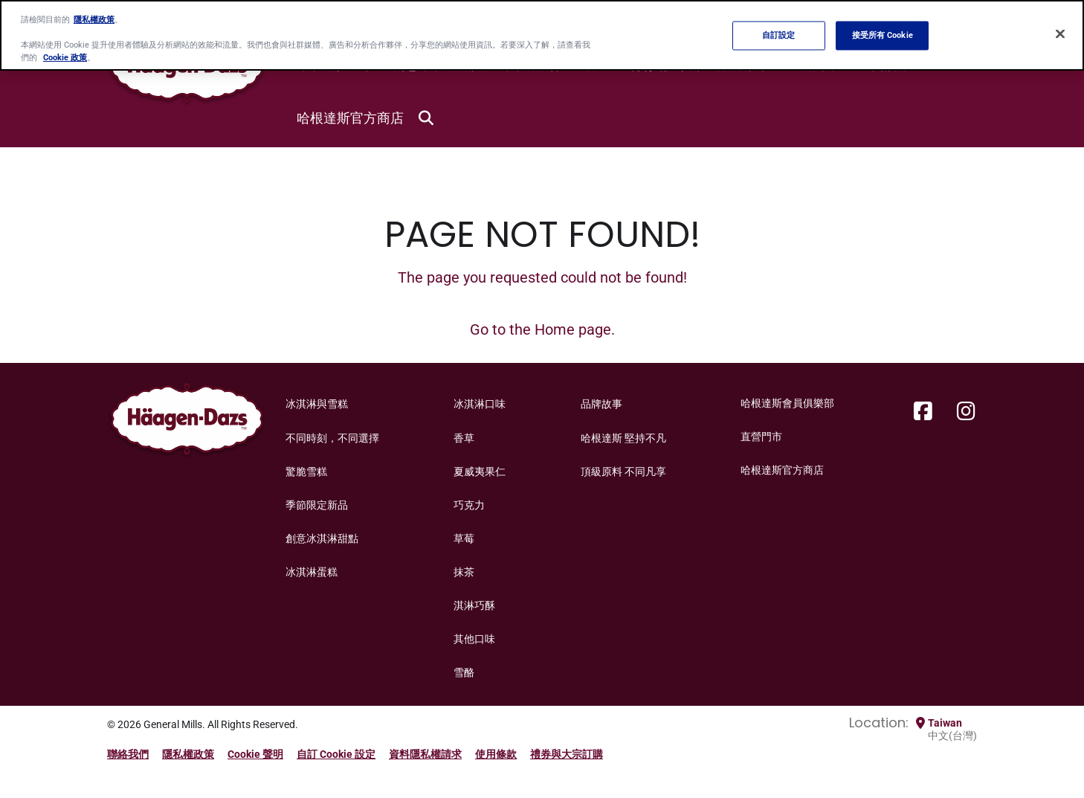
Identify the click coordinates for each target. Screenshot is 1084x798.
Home (555, 329)
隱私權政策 (188, 754)
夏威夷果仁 (480, 471)
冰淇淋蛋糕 (311, 572)
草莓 (464, 538)
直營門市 (761, 437)
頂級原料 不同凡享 (623, 471)
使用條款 (496, 754)
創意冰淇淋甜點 (321, 538)
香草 (464, 438)
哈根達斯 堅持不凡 (623, 438)
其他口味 (474, 639)
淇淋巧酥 (474, 605)
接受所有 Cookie (882, 35)
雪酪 (464, 672)
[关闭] (1060, 34)
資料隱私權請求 (425, 754)
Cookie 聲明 (255, 754)
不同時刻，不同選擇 (332, 438)
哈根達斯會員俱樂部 (787, 403)
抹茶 (464, 572)
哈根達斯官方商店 (350, 118)
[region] (542, 35)
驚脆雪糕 (306, 471)
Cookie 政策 (65, 57)
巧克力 (469, 505)
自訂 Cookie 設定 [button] (336, 754)
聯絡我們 (128, 754)
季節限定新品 (316, 505)
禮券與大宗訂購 (566, 754)
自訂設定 (778, 35)
